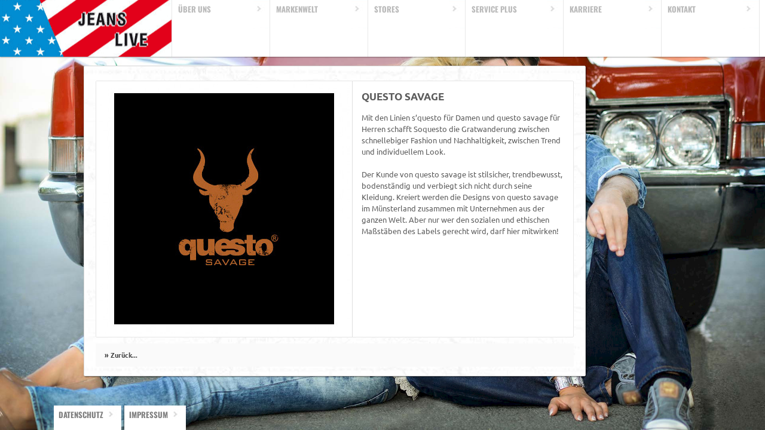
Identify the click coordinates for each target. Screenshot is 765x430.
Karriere (586, 9)
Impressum (148, 414)
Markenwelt (297, 9)
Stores (386, 9)
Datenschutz (81, 414)
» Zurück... (121, 355)
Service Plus (494, 9)
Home (86, 28)
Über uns (194, 9)
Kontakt (682, 9)
